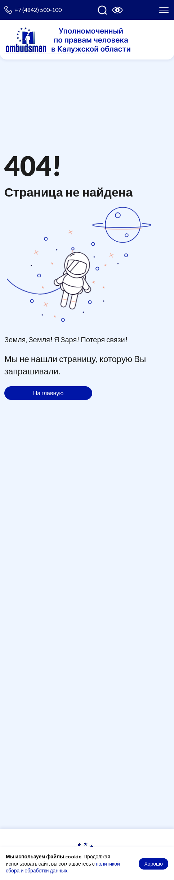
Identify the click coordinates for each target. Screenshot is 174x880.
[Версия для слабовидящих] (117, 10)
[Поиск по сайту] (102, 10)
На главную (48, 393)
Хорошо (153, 864)
